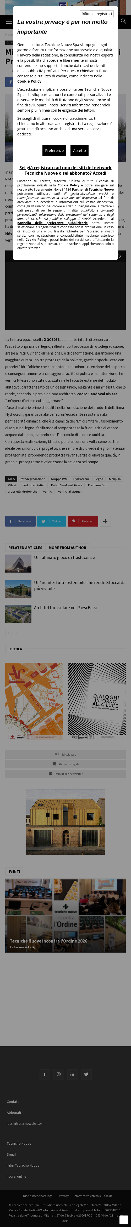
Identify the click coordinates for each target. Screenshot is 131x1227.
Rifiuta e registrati (97, 13)
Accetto (79, 150)
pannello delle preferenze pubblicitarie (52, 223)
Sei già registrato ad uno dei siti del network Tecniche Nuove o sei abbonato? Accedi (65, 170)
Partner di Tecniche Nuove (93, 189)
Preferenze (54, 150)
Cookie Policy (29, 81)
